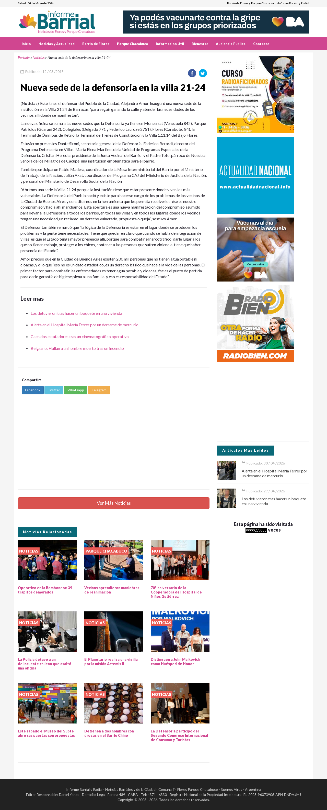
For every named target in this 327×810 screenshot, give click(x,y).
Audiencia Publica (231, 44)
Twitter (54, 390)
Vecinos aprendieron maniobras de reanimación (111, 590)
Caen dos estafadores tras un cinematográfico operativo (80, 336)
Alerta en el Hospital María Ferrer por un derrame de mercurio (84, 324)
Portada (24, 57)
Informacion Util (170, 44)
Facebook (32, 390)
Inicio (26, 44)
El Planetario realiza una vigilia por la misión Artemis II (111, 661)
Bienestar (200, 44)
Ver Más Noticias (114, 503)
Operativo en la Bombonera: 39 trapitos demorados (45, 590)
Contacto (261, 44)
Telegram (99, 390)
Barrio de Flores (95, 44)
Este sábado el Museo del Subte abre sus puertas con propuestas (46, 733)
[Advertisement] (113, 446)
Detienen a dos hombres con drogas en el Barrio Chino (109, 733)
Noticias (38, 57)
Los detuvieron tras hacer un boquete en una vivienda (76, 313)
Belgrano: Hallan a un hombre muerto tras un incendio (77, 348)
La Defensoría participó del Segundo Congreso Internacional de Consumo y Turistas (179, 735)
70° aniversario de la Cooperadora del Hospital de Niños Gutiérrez (176, 592)
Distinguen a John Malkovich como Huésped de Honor (175, 661)
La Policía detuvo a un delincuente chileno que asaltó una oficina (44, 663)
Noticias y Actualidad (57, 44)
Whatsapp (75, 390)
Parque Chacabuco (132, 44)
